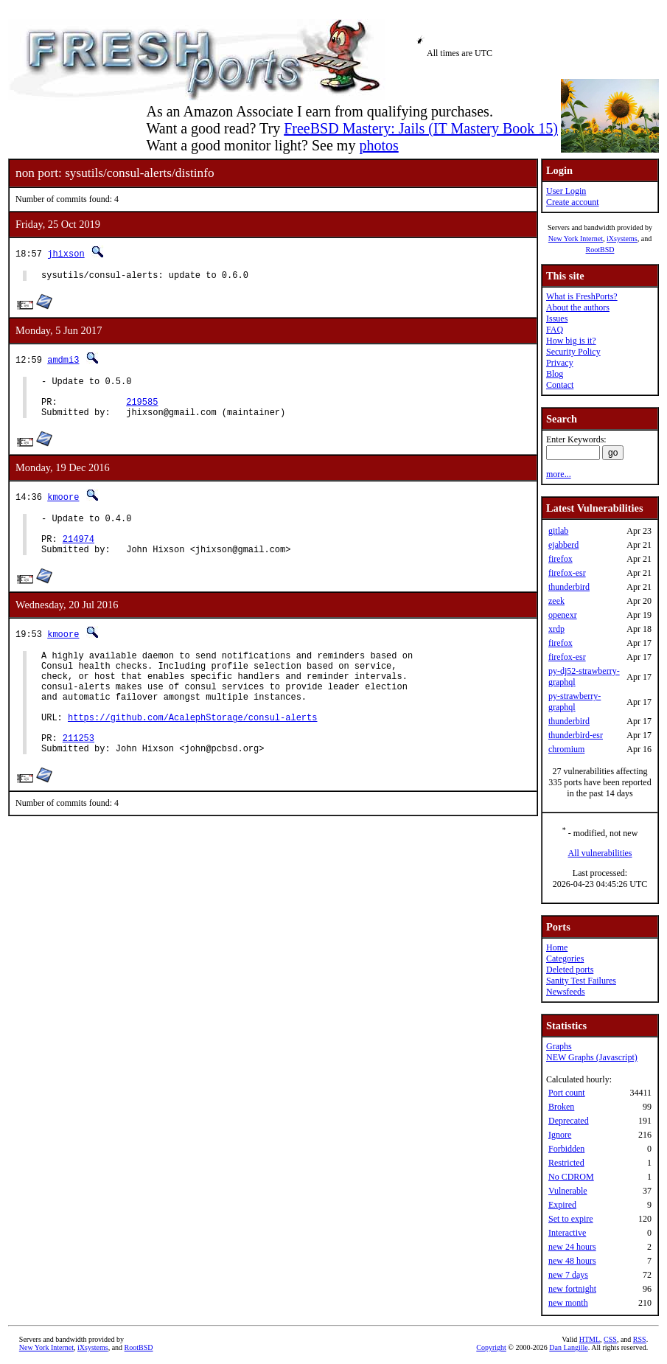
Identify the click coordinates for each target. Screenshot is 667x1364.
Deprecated (568, 1121)
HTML (589, 1339)
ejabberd (563, 545)
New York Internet (575, 238)
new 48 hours (572, 1261)
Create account (572, 202)
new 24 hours (572, 1247)
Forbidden (566, 1149)
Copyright (491, 1347)
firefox (560, 559)
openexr (562, 615)
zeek (556, 601)
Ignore (559, 1135)
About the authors (578, 307)
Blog (554, 374)
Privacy (559, 363)
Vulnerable (567, 1191)
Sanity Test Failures (581, 980)
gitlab (558, 531)
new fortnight (572, 1289)
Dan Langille (568, 1347)
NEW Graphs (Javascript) (592, 1057)
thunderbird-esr (575, 735)
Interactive (567, 1233)
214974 (78, 556)
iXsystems (622, 238)
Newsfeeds (565, 992)
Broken (561, 1107)
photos (378, 145)
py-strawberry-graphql (574, 701)
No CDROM (571, 1177)
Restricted (566, 1163)
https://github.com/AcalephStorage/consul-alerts (192, 752)
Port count (566, 1093)
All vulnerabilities (600, 853)
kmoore (63, 507)
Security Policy (573, 352)
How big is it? (571, 340)
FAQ (554, 329)
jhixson (65, 253)
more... (558, 474)
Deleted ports (569, 969)
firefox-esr (567, 573)
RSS (639, 1339)
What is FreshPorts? (582, 296)
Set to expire (570, 1219)
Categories (565, 958)
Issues (557, 318)
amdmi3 (63, 361)
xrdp (556, 629)
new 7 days (568, 1275)
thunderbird (569, 587)
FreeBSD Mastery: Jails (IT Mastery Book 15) (421, 128)
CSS (610, 1339)
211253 (78, 777)
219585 (142, 410)
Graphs (559, 1046)
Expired (562, 1205)
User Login (566, 191)
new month (568, 1303)
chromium (566, 749)
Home (557, 947)
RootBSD (600, 250)
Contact (559, 385)
